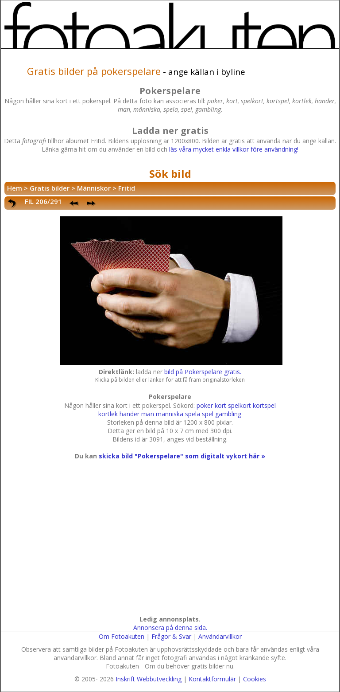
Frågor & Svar (171, 636)
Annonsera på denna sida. (170, 627)
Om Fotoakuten (121, 636)
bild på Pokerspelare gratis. (202, 372)
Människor (94, 188)
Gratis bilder (50, 188)
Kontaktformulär (212, 679)
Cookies (254, 679)
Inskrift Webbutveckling (149, 679)
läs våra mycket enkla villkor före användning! (233, 149)
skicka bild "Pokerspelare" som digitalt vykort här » (182, 456)
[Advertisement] (168, 546)
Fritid (126, 188)
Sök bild (170, 173)
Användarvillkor (220, 636)
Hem (14, 188)
